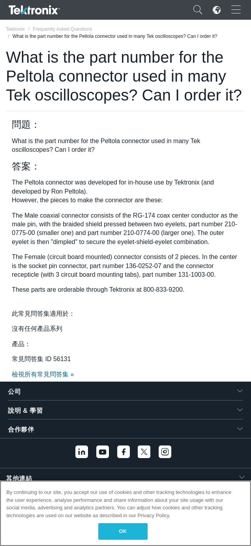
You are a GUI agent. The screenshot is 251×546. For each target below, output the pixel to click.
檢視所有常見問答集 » (43, 374)
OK (123, 531)
